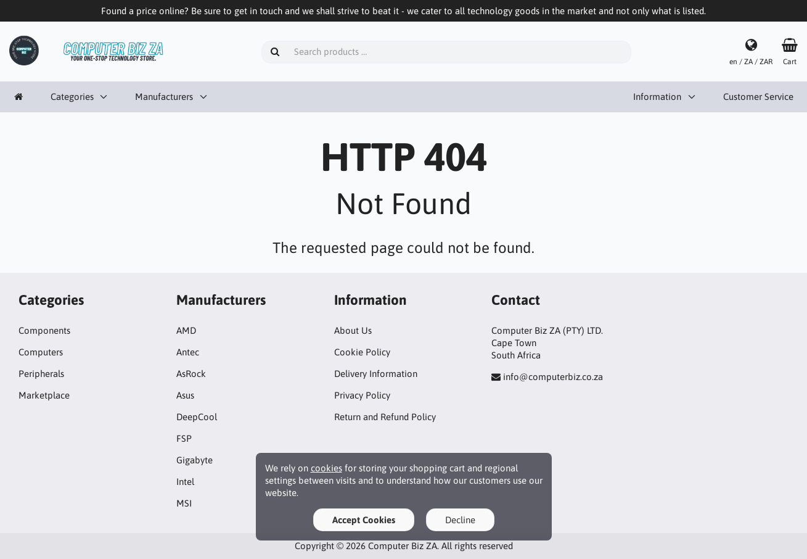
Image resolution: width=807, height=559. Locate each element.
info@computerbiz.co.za (553, 376)
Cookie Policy (362, 352)
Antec (187, 352)
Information (657, 96)
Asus (185, 395)
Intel (185, 481)
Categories (72, 96)
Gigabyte (194, 460)
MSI (184, 503)
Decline (460, 520)
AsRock (191, 373)
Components (44, 330)
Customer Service (758, 96)
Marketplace (44, 395)
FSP (184, 438)
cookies (326, 468)
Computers (40, 352)
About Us (353, 330)
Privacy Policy (362, 395)
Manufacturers (164, 96)
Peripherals (41, 373)
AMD (186, 330)
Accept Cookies (363, 520)
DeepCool (196, 417)
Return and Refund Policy (385, 417)
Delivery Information (375, 373)
